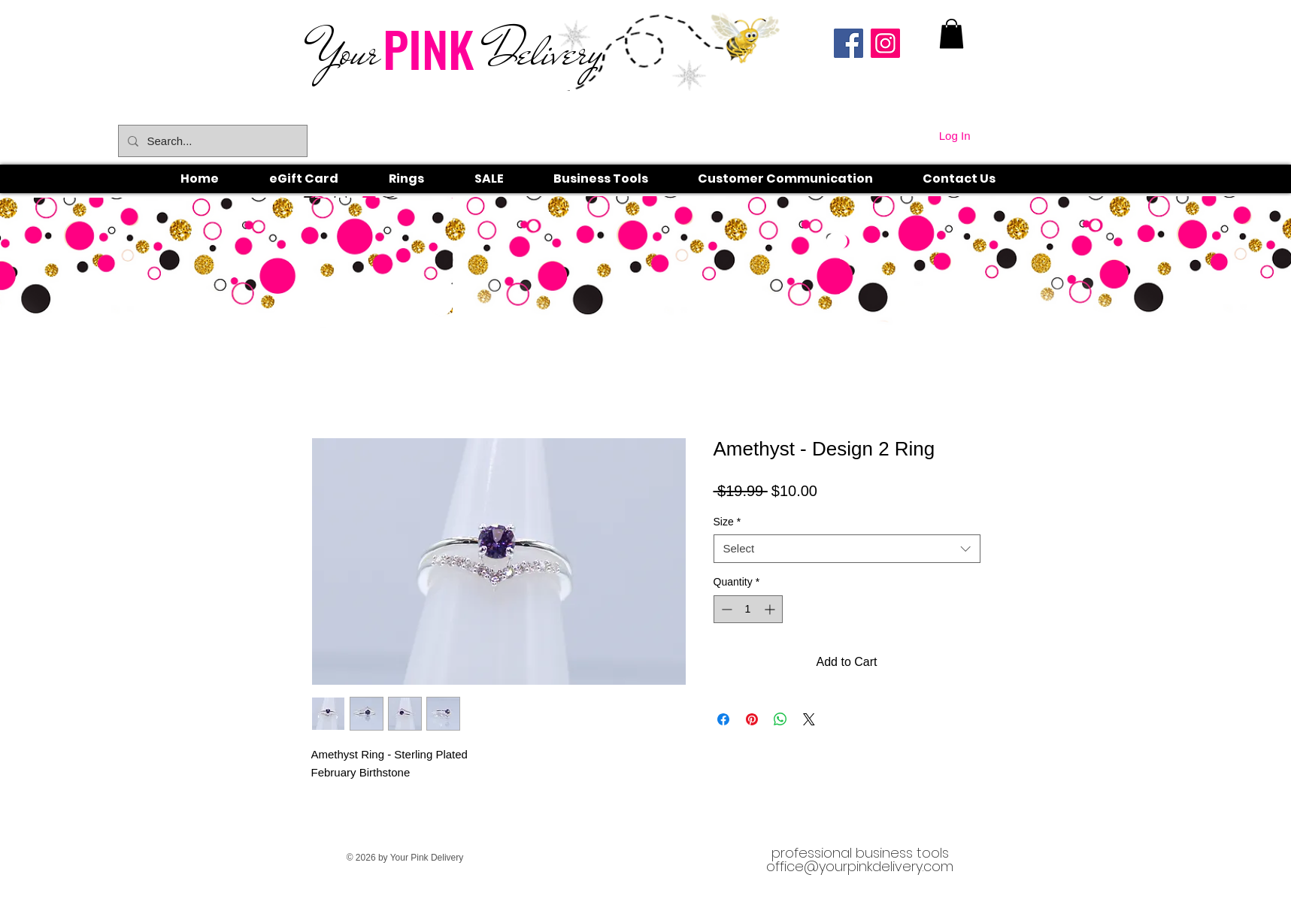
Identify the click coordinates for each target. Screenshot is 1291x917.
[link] (951, 33)
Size (727, 522)
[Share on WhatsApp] (780, 719)
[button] (423, 179)
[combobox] (847, 548)
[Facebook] (848, 43)
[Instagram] (885, 43)
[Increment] (771, 609)
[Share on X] (809, 719)
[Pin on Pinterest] (752, 719)
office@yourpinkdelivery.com (859, 866)
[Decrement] (725, 609)
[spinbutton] (748, 609)
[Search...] (211, 141)
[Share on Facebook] (723, 719)
